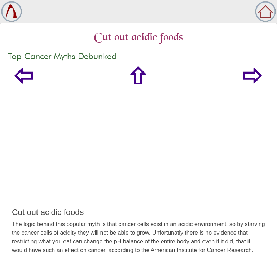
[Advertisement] (138, 153)
